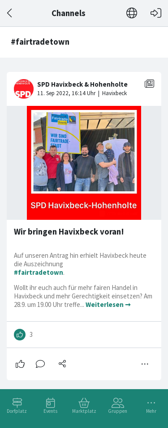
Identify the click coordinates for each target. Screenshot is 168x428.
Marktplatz (84, 411)
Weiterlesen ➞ (108, 304)
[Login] (156, 13)
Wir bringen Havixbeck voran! (69, 232)
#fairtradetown (38, 272)
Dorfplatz (17, 411)
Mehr (151, 411)
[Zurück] (10, 13)
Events (50, 411)
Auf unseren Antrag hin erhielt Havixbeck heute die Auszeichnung (80, 259)
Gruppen (117, 411)
